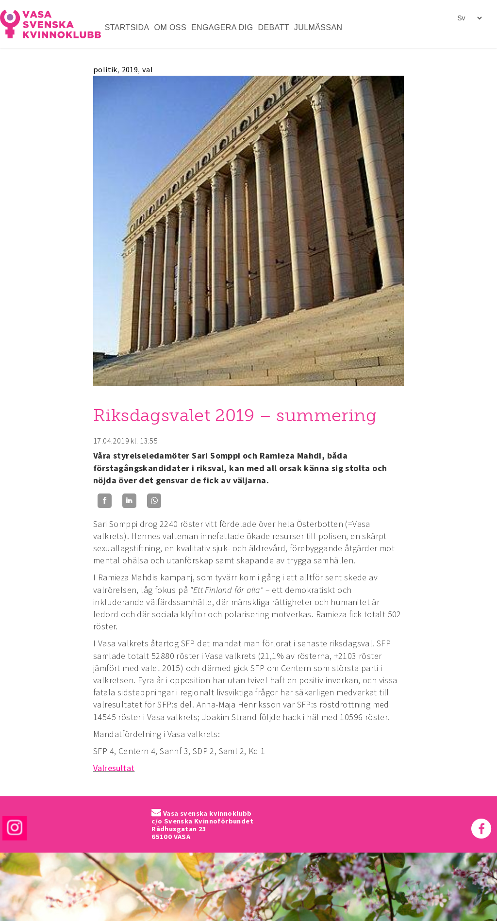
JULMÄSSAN (318, 27)
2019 (130, 69)
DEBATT (273, 27)
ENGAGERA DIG (222, 27)
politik (105, 69)
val (147, 69)
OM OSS (170, 27)
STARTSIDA (127, 27)
